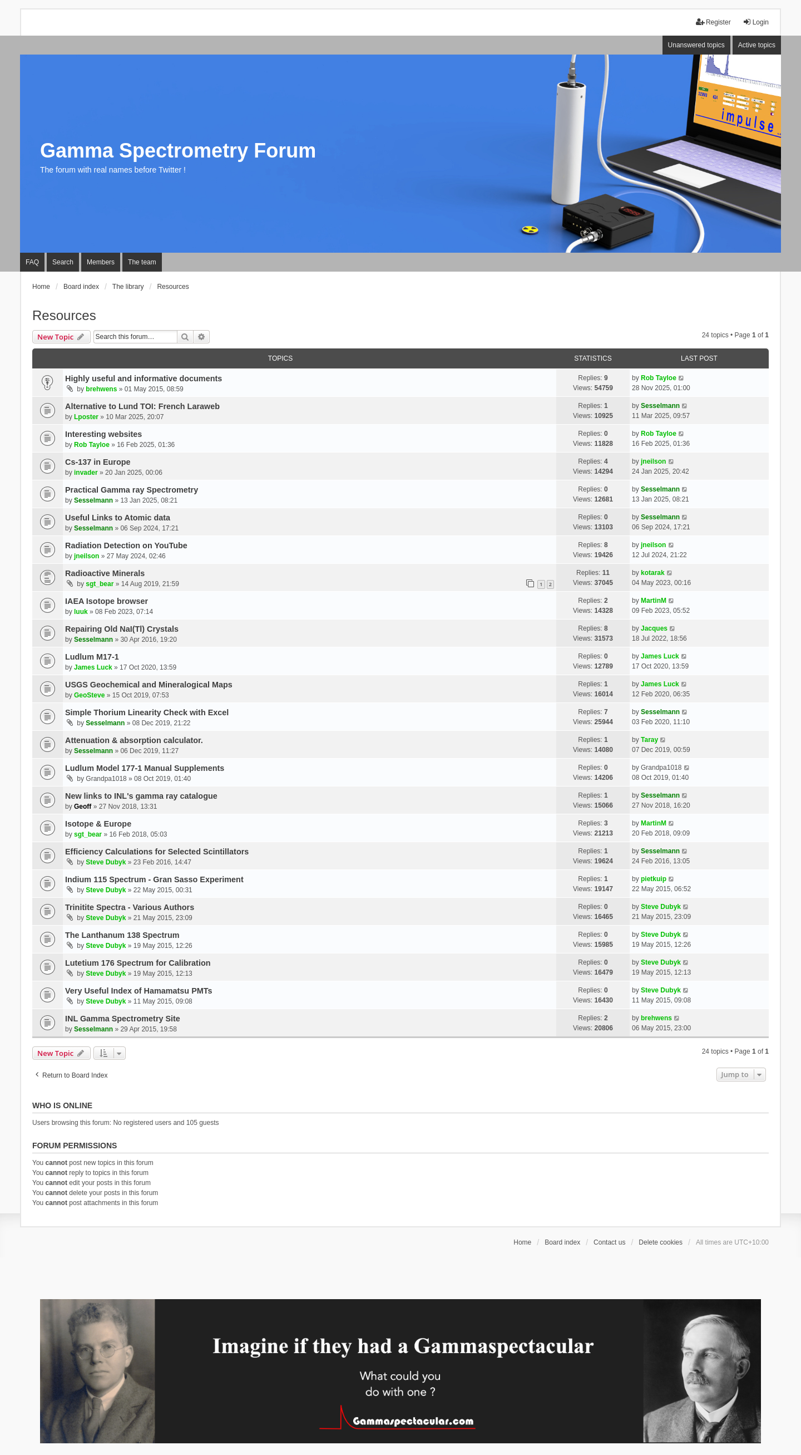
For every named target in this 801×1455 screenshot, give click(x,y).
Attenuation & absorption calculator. (134, 740)
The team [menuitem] (142, 262)
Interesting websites (103, 434)
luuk (81, 612)
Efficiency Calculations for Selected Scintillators (157, 851)
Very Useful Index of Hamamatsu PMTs (138, 990)
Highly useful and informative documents (143, 378)
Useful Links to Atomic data (117, 517)
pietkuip (653, 879)
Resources (64, 315)
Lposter (86, 417)
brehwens (101, 389)
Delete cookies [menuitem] (661, 1242)
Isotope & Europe (98, 823)
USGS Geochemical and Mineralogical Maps (149, 684)
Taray (649, 740)
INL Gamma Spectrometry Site (122, 1018)
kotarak (653, 573)
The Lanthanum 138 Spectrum (122, 935)
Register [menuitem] (713, 22)
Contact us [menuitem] (609, 1242)
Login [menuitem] (756, 22)
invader (86, 472)
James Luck (93, 667)
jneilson (653, 461)
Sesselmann (660, 406)
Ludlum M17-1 (92, 656)
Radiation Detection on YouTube (126, 545)
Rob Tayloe (658, 378)
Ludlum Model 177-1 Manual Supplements (144, 768)
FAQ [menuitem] (32, 262)
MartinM (653, 600)
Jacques (654, 628)
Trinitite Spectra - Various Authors (129, 907)
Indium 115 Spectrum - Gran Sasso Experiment (154, 879)
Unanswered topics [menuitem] (696, 45)
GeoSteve (89, 695)
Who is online (62, 1105)
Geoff (82, 806)
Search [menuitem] (62, 262)
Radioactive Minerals (105, 573)
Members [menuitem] (101, 262)
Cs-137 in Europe (98, 462)
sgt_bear (99, 584)
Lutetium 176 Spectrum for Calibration (137, 962)
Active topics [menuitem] (756, 45)
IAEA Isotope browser (106, 601)
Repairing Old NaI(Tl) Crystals (122, 629)
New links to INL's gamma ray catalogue (141, 796)
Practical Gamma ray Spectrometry (131, 489)
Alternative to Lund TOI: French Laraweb (142, 406)
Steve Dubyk (106, 862)
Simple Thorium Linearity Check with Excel (147, 712)
